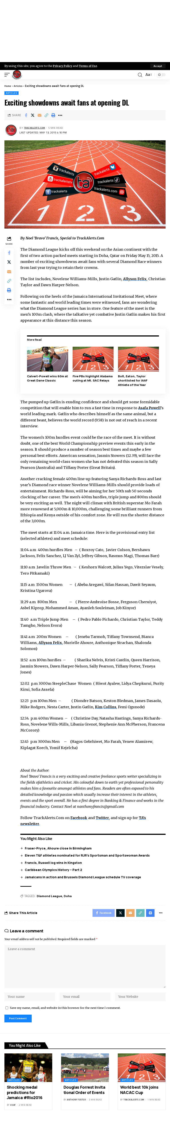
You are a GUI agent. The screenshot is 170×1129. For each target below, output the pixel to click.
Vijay (13, 1112)
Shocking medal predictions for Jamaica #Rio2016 (24, 1100)
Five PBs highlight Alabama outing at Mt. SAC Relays (93, 378)
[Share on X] (33, 115)
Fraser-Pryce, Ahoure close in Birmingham (59, 848)
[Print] (53, 115)
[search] (139, 74)
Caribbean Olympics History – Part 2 (54, 869)
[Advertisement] (85, 31)
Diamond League (50, 896)
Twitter (105, 817)
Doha (69, 896)
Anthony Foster (76, 1107)
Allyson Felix (137, 279)
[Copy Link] (46, 115)
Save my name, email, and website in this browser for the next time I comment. (65, 1014)
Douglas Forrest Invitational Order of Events (84, 1097)
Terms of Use (90, 66)
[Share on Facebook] (26, 115)
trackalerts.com (36, 128)
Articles (19, 86)
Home (8, 86)
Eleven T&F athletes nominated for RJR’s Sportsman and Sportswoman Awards (88, 855)
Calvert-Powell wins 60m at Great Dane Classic (47, 378)
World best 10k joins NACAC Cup (139, 1097)
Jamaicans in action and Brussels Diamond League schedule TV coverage (84, 877)
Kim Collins (107, 706)
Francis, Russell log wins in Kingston (54, 862)
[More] (60, 115)
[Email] (40, 115)
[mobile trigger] (8, 74)
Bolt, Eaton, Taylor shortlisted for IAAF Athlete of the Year (133, 380)
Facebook (81, 817)
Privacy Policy (63, 66)
